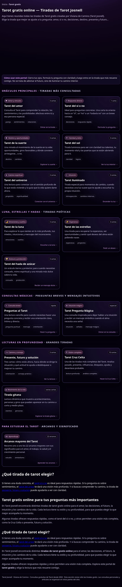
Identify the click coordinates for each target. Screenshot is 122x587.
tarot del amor (26, 486)
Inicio (4, 4)
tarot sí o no (40, 483)
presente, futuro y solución (16, 490)
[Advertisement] (61, 47)
